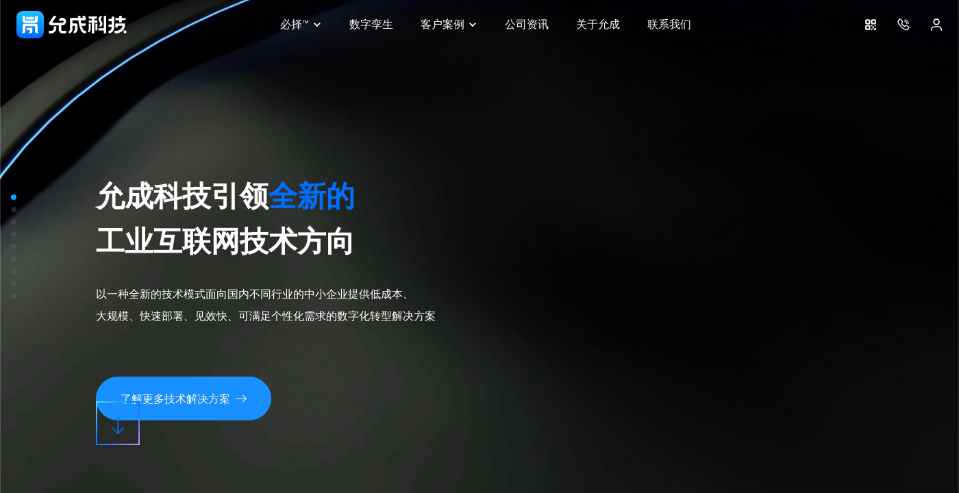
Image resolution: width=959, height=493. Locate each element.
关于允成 (598, 24)
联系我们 (669, 24)
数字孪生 (371, 24)
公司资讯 (527, 24)
